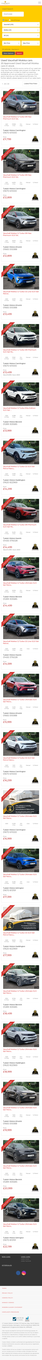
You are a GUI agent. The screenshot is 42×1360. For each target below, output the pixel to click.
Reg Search (15, 49)
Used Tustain (26, 1261)
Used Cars (25, 1257)
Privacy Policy (7, 1293)
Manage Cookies (8, 1302)
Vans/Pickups (14, 20)
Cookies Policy (7, 1298)
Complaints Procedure (10, 1312)
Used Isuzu (25, 1259)
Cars (5, 20)
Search (19, 53)
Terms (4, 1288)
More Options (8, 53)
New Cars (6, 1257)
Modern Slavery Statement (12, 1307)
